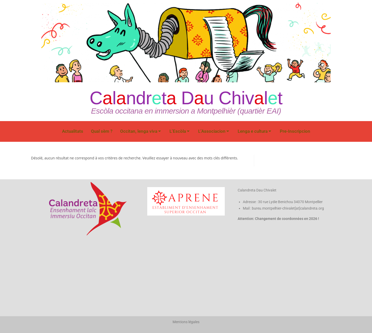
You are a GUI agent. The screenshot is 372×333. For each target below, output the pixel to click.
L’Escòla (179, 131)
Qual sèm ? (101, 131)
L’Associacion (213, 131)
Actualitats (72, 131)
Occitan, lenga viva (140, 131)
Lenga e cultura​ (254, 131)
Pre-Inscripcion (295, 131)
